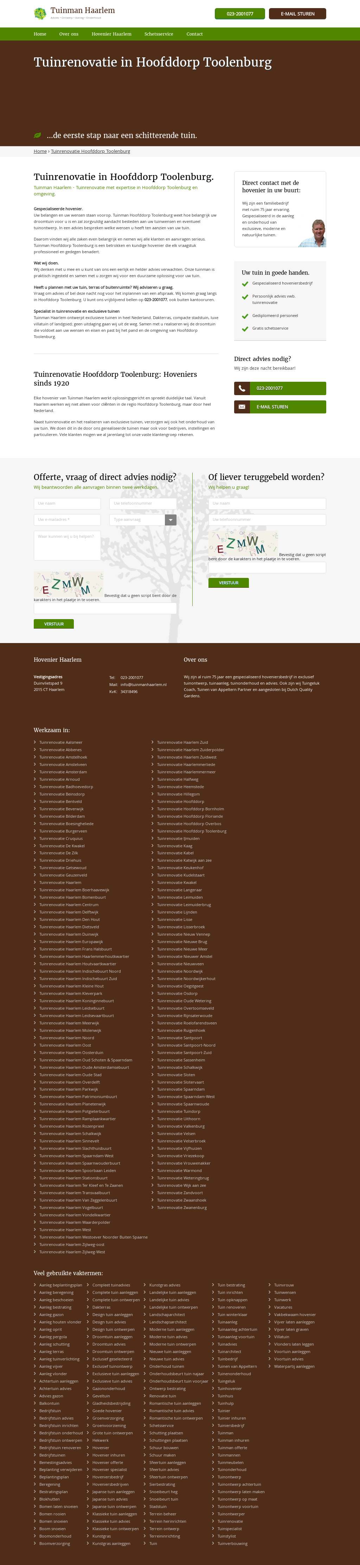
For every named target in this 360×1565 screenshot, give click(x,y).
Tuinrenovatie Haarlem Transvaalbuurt (74, 1193)
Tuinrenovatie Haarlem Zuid (182, 743)
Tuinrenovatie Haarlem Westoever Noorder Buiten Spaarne (93, 1237)
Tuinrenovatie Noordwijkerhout (186, 979)
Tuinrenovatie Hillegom (178, 794)
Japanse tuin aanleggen (113, 1492)
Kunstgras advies (164, 1285)
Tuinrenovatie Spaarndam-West (186, 1097)
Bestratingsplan (53, 1492)
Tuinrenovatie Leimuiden (180, 897)
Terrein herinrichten (167, 1522)
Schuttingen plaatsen (168, 1441)
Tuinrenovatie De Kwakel (62, 846)
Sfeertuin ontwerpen (168, 1477)
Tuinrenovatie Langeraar (179, 890)
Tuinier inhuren (232, 1418)
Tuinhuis (225, 1396)
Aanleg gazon (51, 1315)
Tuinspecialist (230, 1529)
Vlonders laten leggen (294, 1344)
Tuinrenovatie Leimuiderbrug (184, 905)
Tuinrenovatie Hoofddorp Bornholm (190, 809)
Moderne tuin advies (168, 1337)
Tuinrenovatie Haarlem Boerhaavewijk (74, 890)
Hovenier (100, 1448)
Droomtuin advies (109, 1344)
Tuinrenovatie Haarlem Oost (65, 1045)
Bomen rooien (52, 1514)
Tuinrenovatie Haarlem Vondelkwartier (75, 1215)
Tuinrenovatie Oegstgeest (180, 986)
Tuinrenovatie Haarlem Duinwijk (68, 934)
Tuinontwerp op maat (237, 1499)
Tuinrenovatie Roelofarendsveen (187, 1023)
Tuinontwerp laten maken (241, 1492)
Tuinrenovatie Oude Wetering (184, 1001)
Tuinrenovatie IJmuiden (178, 839)
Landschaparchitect (167, 1315)
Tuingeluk (226, 1381)
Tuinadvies (227, 1344)
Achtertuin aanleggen (58, 1381)
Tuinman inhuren (233, 1441)
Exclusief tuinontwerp (112, 1367)
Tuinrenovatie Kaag (174, 846)
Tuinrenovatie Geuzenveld (63, 875)
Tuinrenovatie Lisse (174, 920)
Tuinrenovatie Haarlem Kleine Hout (71, 986)
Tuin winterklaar (233, 1315)
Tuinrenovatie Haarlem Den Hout (69, 920)
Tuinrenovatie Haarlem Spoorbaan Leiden (77, 1171)
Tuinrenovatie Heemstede (180, 787)
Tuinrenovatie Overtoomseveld (185, 1008)
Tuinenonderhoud (234, 1374)
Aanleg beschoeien (56, 1300)
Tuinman (225, 1433)
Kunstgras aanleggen (111, 1544)
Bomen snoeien (53, 1522)
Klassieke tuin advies (111, 1522)
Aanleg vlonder (53, 1374)
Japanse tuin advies (110, 1499)
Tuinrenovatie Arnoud (59, 780)
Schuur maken (162, 1455)
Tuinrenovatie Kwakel (177, 883)
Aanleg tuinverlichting (59, 1359)
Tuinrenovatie (230, 1522)
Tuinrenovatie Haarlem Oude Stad (70, 1075)
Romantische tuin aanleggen (175, 1404)
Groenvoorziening (109, 1426)
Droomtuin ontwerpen (113, 1352)
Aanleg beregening (56, 1293)
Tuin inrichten (230, 1293)
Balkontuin (49, 1404)
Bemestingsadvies (55, 1463)
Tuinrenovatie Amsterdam (63, 772)
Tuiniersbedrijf (231, 1426)
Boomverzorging (54, 1544)
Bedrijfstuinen (52, 1455)
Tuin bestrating (231, 1285)
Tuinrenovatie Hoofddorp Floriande (190, 816)
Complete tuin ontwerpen (116, 1300)
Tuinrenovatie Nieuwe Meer (182, 949)
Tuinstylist (227, 1536)
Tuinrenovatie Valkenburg (181, 1126)
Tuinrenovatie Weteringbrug (183, 1178)
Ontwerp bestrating (167, 1389)
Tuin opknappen (233, 1300)
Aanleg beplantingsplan (60, 1285)
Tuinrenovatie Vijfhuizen (179, 1149)
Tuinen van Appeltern (237, 1367)
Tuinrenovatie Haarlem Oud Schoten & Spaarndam (85, 1060)
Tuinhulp (226, 1404)
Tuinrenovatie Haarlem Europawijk (71, 942)
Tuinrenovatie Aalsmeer (61, 743)
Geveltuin (101, 1396)
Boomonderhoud (55, 1536)
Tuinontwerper (231, 1514)
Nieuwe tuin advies (166, 1359)
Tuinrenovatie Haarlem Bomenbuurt (72, 897)
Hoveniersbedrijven (110, 1485)
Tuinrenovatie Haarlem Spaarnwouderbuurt (79, 1163)
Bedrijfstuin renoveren (60, 1448)
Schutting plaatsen (166, 1433)
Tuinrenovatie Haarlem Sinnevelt (69, 1141)
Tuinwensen (285, 1293)
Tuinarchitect (229, 1352)
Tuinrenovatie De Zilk (58, 853)
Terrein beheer (162, 1514)
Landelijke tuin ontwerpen (173, 1307)
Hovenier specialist (109, 1470)
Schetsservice (161, 1426)
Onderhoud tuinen (166, 1367)
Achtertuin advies (55, 1389)
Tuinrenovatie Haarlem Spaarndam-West (76, 1156)
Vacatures (283, 1307)
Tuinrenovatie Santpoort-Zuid (184, 1053)
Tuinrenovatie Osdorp (177, 994)
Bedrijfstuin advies (56, 1418)
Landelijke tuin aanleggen (172, 1293)
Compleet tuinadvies (111, 1285)
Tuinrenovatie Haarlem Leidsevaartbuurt (76, 1016)
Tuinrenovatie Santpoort (179, 1038)
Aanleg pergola (53, 1337)
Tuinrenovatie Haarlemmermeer (186, 772)
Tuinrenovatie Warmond (179, 1171)
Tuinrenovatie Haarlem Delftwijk (68, 912)
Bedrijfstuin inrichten (58, 1426)
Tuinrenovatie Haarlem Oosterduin (71, 1053)
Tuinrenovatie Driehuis (60, 861)
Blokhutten (49, 1499)
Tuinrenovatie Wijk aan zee (181, 1186)
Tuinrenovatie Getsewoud (62, 868)
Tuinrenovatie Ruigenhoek (181, 1031)
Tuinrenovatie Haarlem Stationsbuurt (73, 1178)
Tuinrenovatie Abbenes (60, 750)
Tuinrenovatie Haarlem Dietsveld (69, 927)
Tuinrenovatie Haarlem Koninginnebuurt (76, 1001)
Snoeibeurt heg (163, 1492)
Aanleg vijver (51, 1367)
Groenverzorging (108, 1418)
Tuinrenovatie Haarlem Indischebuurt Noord (80, 971)
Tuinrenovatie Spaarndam (181, 1089)
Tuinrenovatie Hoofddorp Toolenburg (191, 831)
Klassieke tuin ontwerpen (115, 1529)
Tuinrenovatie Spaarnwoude (183, 1104)
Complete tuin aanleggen (115, 1293)
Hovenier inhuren (108, 1455)
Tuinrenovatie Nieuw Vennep (183, 934)
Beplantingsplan (54, 1477)
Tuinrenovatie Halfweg (177, 780)
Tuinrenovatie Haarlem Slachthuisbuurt (75, 1149)
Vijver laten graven (291, 1330)
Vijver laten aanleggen (294, 1322)
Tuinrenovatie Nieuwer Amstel (184, 957)
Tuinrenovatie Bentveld (60, 802)
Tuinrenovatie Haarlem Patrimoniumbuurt (78, 1097)
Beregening (49, 1485)
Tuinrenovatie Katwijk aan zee (184, 861)
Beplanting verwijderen (60, 1470)
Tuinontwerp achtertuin (239, 1485)
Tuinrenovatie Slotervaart (180, 1082)
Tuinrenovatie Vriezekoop (180, 1156)
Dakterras (101, 1307)
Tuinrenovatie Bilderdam (62, 816)
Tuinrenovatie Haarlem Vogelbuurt (71, 1208)
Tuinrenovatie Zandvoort (180, 1193)
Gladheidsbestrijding (111, 1404)
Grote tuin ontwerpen (112, 1433)
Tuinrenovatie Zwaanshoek (181, 1200)
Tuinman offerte (232, 1448)
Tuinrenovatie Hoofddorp (180, 802)
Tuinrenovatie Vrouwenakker (184, 1163)
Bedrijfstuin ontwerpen (60, 1441)
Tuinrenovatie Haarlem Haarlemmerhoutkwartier (84, 957)
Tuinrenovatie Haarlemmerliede (186, 765)
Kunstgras (101, 1536)
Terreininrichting (164, 1536)
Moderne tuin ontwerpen (172, 1344)
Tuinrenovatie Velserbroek (181, 1141)
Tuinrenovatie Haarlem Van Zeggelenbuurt (78, 1200)
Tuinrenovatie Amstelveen (63, 765)
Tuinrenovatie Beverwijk (61, 809)
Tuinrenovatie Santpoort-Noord (186, 1045)
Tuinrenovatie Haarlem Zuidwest (187, 757)
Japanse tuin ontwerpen (114, 1507)
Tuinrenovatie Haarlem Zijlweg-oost (71, 1245)
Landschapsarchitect (168, 1322)
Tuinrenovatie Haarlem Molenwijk (70, 1031)
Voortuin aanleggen (292, 1352)
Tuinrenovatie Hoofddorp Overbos (189, 824)
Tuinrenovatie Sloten (176, 1075)
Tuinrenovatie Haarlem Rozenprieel (71, 1126)
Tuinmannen (229, 1455)
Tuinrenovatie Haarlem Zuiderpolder (190, 750)
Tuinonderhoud (232, 1470)
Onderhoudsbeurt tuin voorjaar (178, 1381)
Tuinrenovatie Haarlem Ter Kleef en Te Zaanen (81, 1186)
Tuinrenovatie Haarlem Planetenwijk (72, 1104)
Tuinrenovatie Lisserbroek (181, 927)
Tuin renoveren (232, 1307)
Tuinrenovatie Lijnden (177, 912)
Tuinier (224, 1411)
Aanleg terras (51, 1352)
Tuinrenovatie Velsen (176, 1134)
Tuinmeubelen (231, 1463)
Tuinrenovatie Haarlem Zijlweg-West (72, 1252)
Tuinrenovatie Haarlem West (65, 1230)
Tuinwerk (282, 1300)
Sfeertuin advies (164, 1470)
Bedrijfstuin (50, 1411)
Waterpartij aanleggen (294, 1367)
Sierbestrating (162, 1485)
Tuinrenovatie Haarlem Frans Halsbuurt (75, 949)
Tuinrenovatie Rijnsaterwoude (184, 1016)
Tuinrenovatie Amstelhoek (63, 757)
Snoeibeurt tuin (163, 1499)
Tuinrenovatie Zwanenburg (182, 1208)
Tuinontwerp (229, 1477)
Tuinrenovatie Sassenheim (181, 1060)
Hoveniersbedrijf (107, 1477)
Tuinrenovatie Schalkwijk (179, 1068)
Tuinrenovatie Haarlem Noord (66, 1038)
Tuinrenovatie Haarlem (60, 883)
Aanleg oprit (50, 1330)
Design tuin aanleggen (112, 1315)
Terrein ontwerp (164, 1529)
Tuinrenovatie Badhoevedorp (66, 787)
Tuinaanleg (227, 1322)
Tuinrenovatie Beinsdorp (62, 794)
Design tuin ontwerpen (113, 1330)
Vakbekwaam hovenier (295, 1315)
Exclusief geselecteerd (112, 1359)
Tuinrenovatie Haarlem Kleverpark (70, 994)
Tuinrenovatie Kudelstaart (181, 875)
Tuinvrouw (284, 1285)
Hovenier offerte (107, 1463)
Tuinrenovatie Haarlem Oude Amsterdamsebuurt (84, 1068)
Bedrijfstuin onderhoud (61, 1433)
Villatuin (281, 1337)
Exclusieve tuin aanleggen (115, 1374)
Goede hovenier (107, 1411)
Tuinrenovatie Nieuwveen (180, 964)
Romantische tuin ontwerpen (176, 1418)
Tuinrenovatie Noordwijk (180, 971)
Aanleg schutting (54, 1344)
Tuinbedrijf (228, 1359)
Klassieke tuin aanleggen (114, 1514)
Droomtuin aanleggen (112, 1337)
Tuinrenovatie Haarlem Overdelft (69, 1082)
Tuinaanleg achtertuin (237, 1330)
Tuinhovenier (230, 1389)
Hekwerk (100, 1441)
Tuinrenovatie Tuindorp (178, 1112)
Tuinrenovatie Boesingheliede (66, 824)
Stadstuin (158, 1507)
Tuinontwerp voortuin (238, 1507)
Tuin (153, 1544)
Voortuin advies (288, 1359)
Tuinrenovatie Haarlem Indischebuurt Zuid (78, 979)
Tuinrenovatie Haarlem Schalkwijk (70, 1134)
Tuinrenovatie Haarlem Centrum (68, 905)
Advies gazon (51, 1396)
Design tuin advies (109, 1322)
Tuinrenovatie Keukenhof (180, 868)
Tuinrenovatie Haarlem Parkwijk (68, 1089)
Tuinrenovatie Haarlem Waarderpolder (74, 1223)
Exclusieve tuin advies (112, 1381)
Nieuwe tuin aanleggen (170, 1352)
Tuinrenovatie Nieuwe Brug (182, 942)
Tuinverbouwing (233, 1544)
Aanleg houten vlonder (60, 1322)
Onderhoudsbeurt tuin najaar (176, 1374)
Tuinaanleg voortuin (236, 1337)
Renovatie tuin (162, 1396)
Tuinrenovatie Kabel (175, 853)
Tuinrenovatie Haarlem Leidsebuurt (71, 1008)
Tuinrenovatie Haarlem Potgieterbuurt (74, 1112)
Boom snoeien (52, 1529)
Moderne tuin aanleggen (171, 1330)
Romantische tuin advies (171, 1411)
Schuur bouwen (164, 1448)
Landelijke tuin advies (169, 1300)
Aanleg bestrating (55, 1307)
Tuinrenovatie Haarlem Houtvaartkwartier (77, 964)
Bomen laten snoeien (58, 1507)
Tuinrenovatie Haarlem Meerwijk (69, 1023)
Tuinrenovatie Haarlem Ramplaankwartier (77, 1119)
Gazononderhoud (108, 1389)
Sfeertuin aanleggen (167, 1463)
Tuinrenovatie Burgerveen (63, 831)
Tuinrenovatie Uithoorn (178, 1119)
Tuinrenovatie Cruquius (61, 839)
